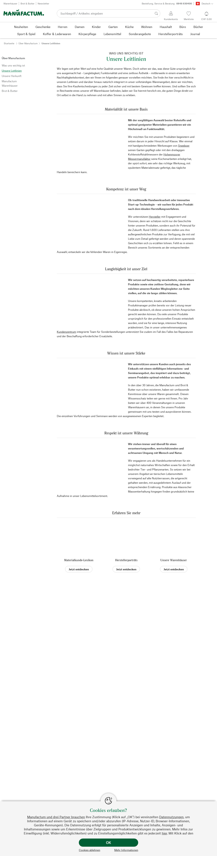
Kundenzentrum (66, 331)
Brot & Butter (27, 3)
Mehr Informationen (126, 850)
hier (164, 833)
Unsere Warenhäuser (173, 560)
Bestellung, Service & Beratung (167, 3)
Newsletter (43, 3)
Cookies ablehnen (89, 850)
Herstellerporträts (126, 560)
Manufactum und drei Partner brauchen (56, 817)
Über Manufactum (28, 43)
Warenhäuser (10, 3)
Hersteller (155, 216)
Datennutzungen (171, 817)
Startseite (9, 43)
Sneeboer (184, 145)
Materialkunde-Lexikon (78, 560)
